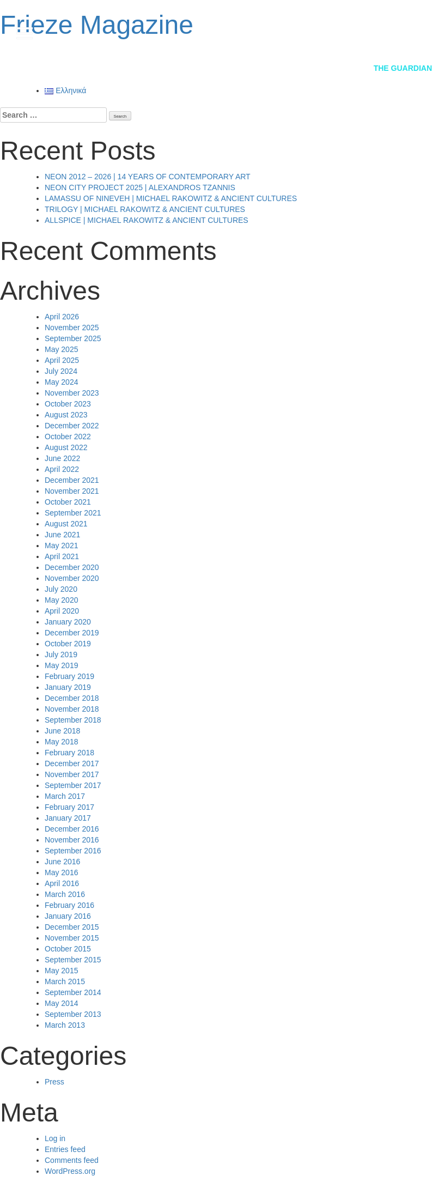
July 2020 (61, 589)
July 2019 (61, 654)
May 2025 (61, 349)
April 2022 (62, 469)
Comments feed (72, 1160)
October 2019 (68, 643)
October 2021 (68, 502)
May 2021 (61, 545)
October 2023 (68, 403)
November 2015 (72, 938)
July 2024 (61, 371)
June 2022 (62, 458)
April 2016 (62, 883)
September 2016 (73, 850)
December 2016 (72, 829)
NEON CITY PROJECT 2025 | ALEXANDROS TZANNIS (140, 187)
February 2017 (69, 807)
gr (399, 32)
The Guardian (403, 68)
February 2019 (69, 676)
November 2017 (72, 774)
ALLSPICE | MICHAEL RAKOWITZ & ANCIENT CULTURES (146, 220)
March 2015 (65, 981)
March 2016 (65, 894)
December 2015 (72, 927)
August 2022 (66, 447)
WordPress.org (70, 1171)
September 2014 (73, 992)
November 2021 (72, 491)
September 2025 (73, 338)
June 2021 (62, 534)
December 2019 (72, 632)
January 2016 (68, 916)
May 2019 (61, 665)
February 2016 (69, 905)
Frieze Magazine (96, 24)
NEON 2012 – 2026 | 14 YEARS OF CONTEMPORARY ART (148, 176)
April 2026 (62, 316)
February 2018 (69, 752)
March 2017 (65, 796)
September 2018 (73, 720)
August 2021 (66, 523)
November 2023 (72, 393)
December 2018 (72, 698)
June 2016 (62, 861)
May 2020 (61, 600)
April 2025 (62, 360)
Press (54, 1081)
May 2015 (61, 970)
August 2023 (66, 414)
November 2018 (72, 709)
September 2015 (73, 959)
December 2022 (72, 425)
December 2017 (72, 763)
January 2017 (68, 818)
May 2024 (61, 382)
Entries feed (65, 1149)
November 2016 (72, 839)
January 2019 (68, 687)
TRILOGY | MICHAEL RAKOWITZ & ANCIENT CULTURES (145, 209)
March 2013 (65, 1025)
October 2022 (68, 436)
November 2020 (72, 578)
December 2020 (72, 567)
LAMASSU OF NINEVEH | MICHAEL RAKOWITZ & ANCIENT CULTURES (171, 198)
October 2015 (68, 948)
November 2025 (72, 327)
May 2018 (61, 741)
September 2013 (73, 1014)
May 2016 (61, 872)
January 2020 (68, 621)
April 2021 (62, 556)
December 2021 (72, 480)
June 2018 (62, 730)
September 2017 (73, 785)
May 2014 (61, 1003)
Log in (55, 1138)
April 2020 (62, 611)
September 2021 (73, 512)
